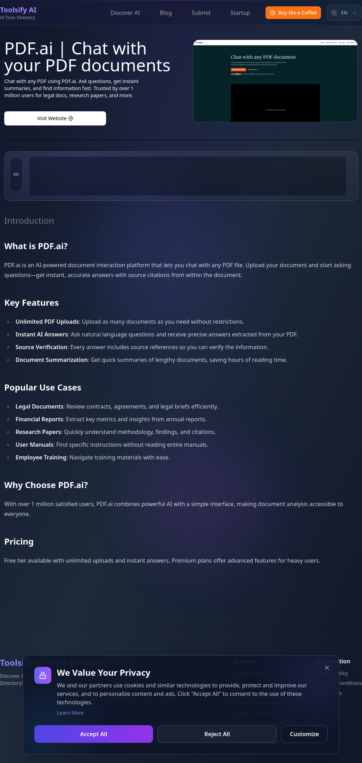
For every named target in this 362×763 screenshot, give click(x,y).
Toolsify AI (246, 732)
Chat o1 (243, 683)
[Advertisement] (188, 209)
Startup (240, 13)
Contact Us (329, 692)
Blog (166, 13)
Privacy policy (332, 673)
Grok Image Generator (260, 692)
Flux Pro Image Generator (264, 722)
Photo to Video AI (254, 712)
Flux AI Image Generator (262, 702)
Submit (201, 13)
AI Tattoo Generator (257, 742)
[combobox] (344, 12)
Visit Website (55, 118)
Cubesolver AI (250, 673)
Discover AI (125, 13)
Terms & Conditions (339, 683)
